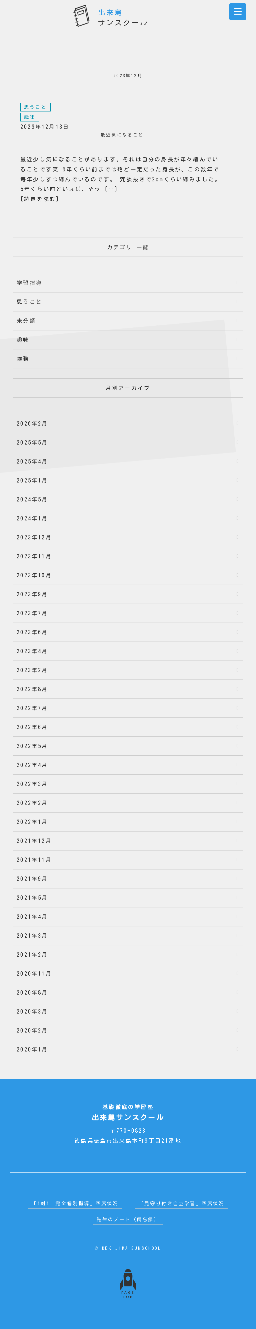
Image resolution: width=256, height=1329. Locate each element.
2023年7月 (32, 613)
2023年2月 (32, 670)
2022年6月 (32, 727)
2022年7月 (32, 708)
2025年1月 (32, 480)
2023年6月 (32, 632)
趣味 (29, 117)
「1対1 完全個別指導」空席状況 (74, 1203)
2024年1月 (32, 518)
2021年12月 (34, 841)
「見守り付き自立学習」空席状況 (182, 1203)
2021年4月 (32, 916)
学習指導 (29, 282)
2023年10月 (34, 575)
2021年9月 (32, 878)
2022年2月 (32, 803)
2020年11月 (34, 973)
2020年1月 (32, 1049)
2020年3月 (32, 1011)
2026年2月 (32, 423)
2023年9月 (32, 594)
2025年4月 (32, 461)
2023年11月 (34, 556)
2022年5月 (32, 746)
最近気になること (122, 135)
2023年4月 (32, 651)
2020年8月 (32, 992)
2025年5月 (32, 442)
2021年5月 (32, 897)
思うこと (35, 107)
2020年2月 (32, 1030)
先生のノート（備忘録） (127, 1219)
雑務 (23, 358)
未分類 (26, 320)
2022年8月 (32, 689)
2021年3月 (32, 935)
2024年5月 (32, 499)
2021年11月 (34, 859)
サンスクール (123, 14)
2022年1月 (32, 822)
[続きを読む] (40, 199)
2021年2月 (32, 954)
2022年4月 (32, 765)
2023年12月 (34, 537)
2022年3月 (32, 784)
